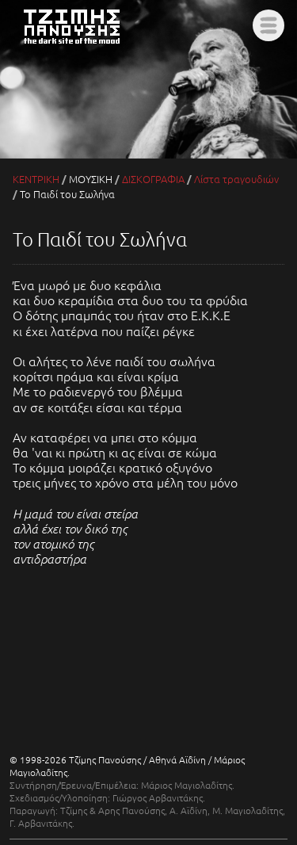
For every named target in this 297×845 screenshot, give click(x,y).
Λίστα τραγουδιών (236, 178)
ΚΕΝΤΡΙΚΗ (36, 178)
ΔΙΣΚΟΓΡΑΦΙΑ (153, 178)
